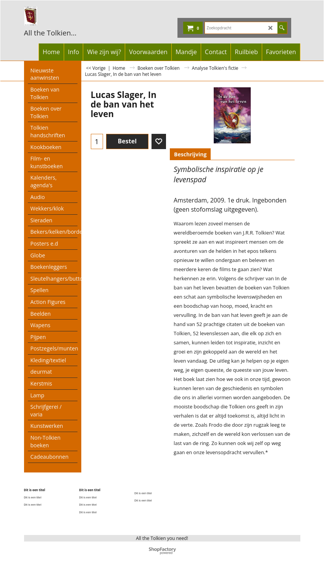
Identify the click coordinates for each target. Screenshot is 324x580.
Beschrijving (190, 154)
